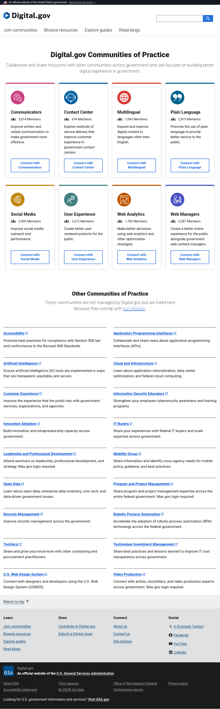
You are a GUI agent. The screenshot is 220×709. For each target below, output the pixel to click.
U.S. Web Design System (23, 574)
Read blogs (129, 30)
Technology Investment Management (143, 544)
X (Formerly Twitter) (189, 627)
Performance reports (128, 690)
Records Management (21, 514)
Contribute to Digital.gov (76, 626)
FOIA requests (68, 683)
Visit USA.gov (98, 699)
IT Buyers (121, 424)
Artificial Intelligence (20, 363)
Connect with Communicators (30, 165)
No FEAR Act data (71, 690)
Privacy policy (178, 683)
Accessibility (13, 333)
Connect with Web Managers (190, 257)
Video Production (127, 574)
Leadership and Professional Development (37, 454)
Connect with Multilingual (136, 165)
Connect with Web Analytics (136, 257)
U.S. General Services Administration (85, 673)
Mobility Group (125, 454)
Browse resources (61, 30)
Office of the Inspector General (135, 683)
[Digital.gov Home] (56, 15)
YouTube (180, 644)
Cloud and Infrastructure (133, 363)
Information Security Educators (138, 393)
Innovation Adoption (20, 424)
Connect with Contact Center (83, 165)
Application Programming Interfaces (143, 333)
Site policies (122, 641)
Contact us (121, 634)
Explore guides (98, 30)
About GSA (11, 683)
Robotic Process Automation (136, 514)
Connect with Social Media (30, 257)
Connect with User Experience (83, 257)
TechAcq (10, 544)
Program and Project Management (141, 484)
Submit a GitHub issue (75, 634)
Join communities (20, 30)
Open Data (11, 484)
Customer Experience (20, 393)
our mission (134, 308)
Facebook (181, 635)
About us (120, 626)
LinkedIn (180, 652)
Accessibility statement (20, 690)
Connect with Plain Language (190, 165)
